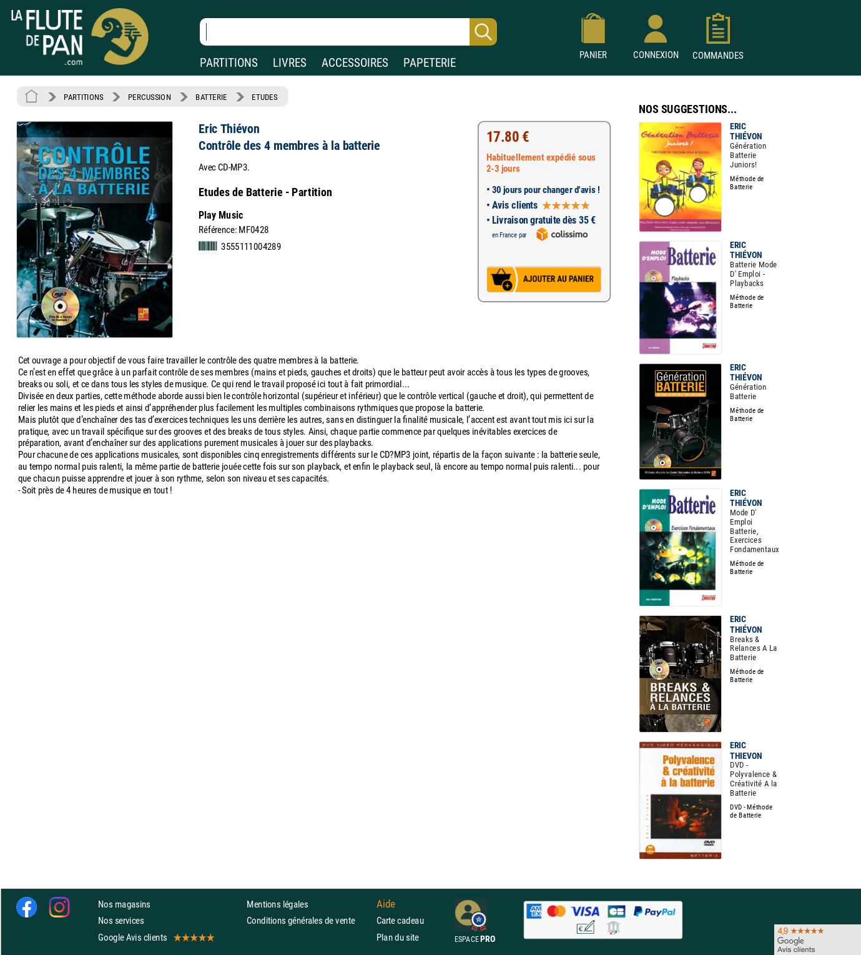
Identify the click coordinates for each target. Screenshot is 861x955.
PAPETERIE (429, 63)
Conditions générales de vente (309, 920)
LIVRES (290, 63)
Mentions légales (277, 904)
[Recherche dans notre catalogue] (348, 32)
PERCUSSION (149, 97)
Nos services (121, 920)
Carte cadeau (400, 920)
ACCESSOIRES (355, 63)
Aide (385, 904)
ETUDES (264, 97)
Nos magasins (124, 904)
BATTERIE (211, 97)
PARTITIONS (229, 63)
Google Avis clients (155, 936)
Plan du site (397, 936)
